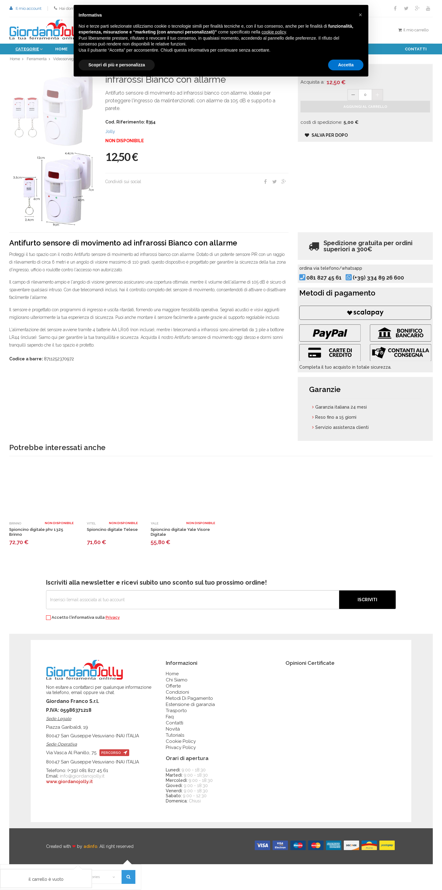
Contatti (416, 49)
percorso (114, 779)
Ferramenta (37, 60)
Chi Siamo (177, 705)
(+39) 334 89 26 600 (388, 287)
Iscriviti (367, 625)
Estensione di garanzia (190, 730)
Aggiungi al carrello (365, 115)
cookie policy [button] (274, 31)
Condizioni (177, 718)
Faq (170, 742)
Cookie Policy (181, 767)
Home (61, 49)
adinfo (90, 871)
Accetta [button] (346, 64)
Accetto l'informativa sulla (83, 643)
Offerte (173, 712)
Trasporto (176, 736)
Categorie (27, 49)
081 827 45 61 (333, 287)
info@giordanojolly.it (82, 802)
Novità (173, 755)
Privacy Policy (181, 773)
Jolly (110, 134)
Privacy (113, 643)
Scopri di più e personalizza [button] (116, 64)
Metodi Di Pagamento (189, 724)
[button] (360, 15)
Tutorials (175, 761)
